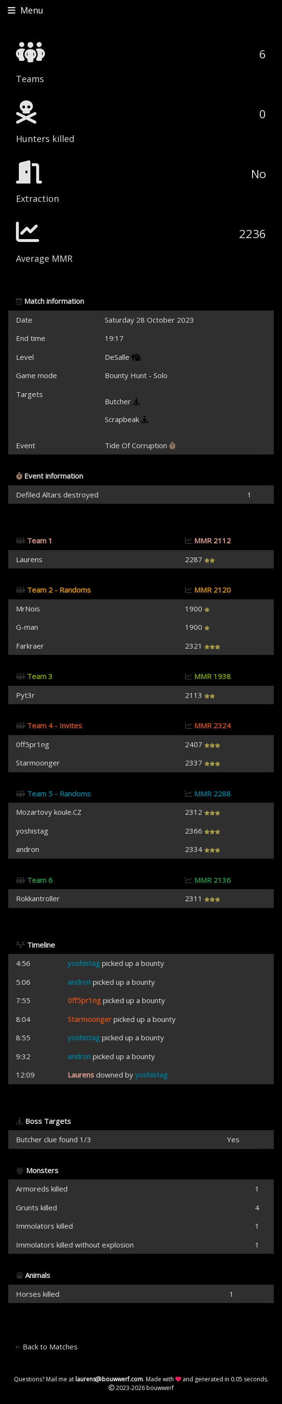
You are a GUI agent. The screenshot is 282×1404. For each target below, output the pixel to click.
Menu (25, 10)
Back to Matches (46, 1346)
